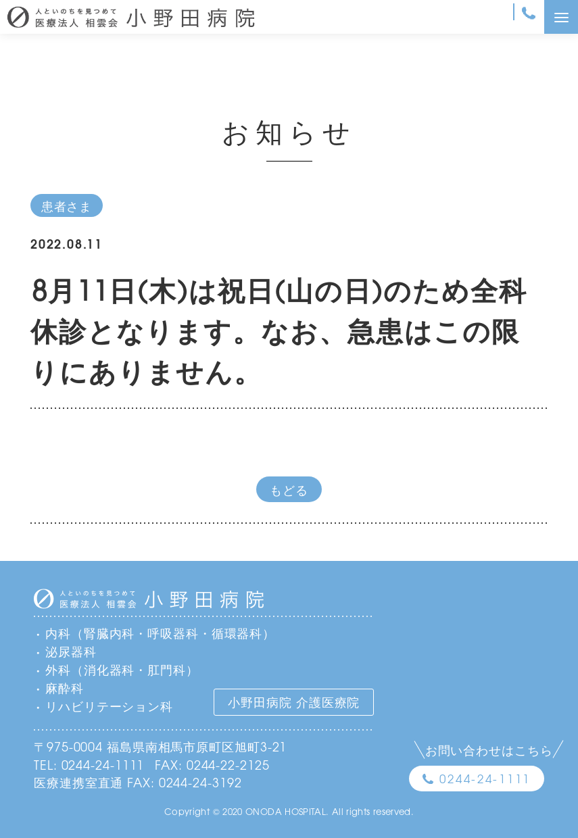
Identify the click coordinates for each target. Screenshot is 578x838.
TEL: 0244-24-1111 (89, 764)
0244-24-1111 (485, 778)
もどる (289, 489)
